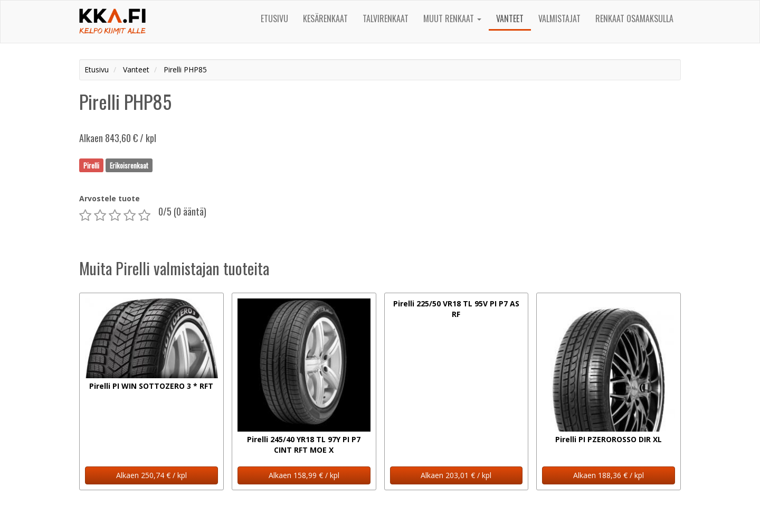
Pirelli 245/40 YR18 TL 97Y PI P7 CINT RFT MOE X (303, 444)
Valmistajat (559, 18)
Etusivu (274, 18)
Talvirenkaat (385, 18)
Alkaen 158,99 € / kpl (304, 475)
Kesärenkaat (325, 18)
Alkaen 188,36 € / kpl (608, 475)
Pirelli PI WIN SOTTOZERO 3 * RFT (151, 386)
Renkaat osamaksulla (634, 18)
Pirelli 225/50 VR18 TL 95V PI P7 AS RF (456, 308)
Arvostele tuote (109, 198)
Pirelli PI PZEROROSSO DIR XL (608, 439)
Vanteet (510, 18)
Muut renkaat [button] (452, 18)
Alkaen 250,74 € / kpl (151, 475)
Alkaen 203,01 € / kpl (456, 475)
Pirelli (91, 165)
